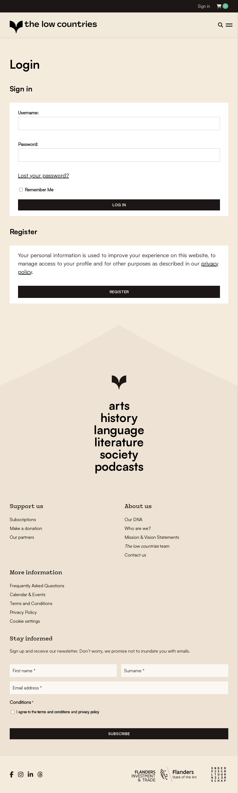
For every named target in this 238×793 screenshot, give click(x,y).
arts (119, 405)
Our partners (22, 537)
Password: (28, 144)
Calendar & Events (27, 594)
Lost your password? (43, 175)
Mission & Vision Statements (152, 537)
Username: (28, 112)
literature (119, 442)
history (119, 417)
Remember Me (36, 189)
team (147, 546)
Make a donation (26, 528)
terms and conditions (53, 712)
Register (119, 291)
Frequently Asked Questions (37, 585)
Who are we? (138, 528)
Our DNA (133, 519)
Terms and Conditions (31, 603)
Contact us (135, 555)
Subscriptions (23, 519)
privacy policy (88, 712)
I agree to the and (57, 711)
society (119, 454)
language (119, 430)
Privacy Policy (23, 612)
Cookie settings (25, 621)
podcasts (119, 466)
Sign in (204, 6)
